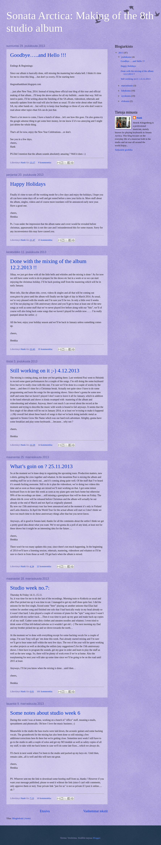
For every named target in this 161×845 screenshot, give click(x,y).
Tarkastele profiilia (123, 150)
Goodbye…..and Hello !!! (38, 55)
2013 (121, 52)
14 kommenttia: (45, 445)
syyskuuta (126, 96)
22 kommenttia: (44, 566)
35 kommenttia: (45, 349)
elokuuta (125, 101)
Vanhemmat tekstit (95, 811)
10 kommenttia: (44, 798)
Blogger (96, 838)
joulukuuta (126, 57)
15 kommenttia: (45, 240)
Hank (139, 118)
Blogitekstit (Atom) (21, 818)
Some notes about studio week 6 (45, 713)
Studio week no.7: (30, 588)
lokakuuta (126, 90)
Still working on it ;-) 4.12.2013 (44, 370)
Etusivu (45, 811)
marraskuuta (127, 85)
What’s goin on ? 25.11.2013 (41, 466)
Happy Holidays (28, 184)
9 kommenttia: (45, 162)
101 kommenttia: (45, 691)
